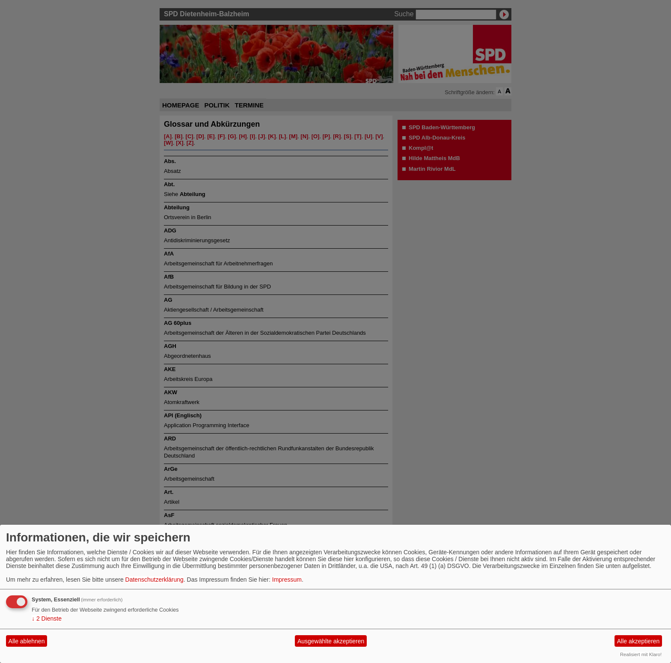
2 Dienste (47, 618)
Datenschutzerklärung (154, 579)
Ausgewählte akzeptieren (330, 641)
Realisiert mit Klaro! (641, 654)
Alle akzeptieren (638, 641)
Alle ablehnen (27, 641)
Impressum (287, 579)
